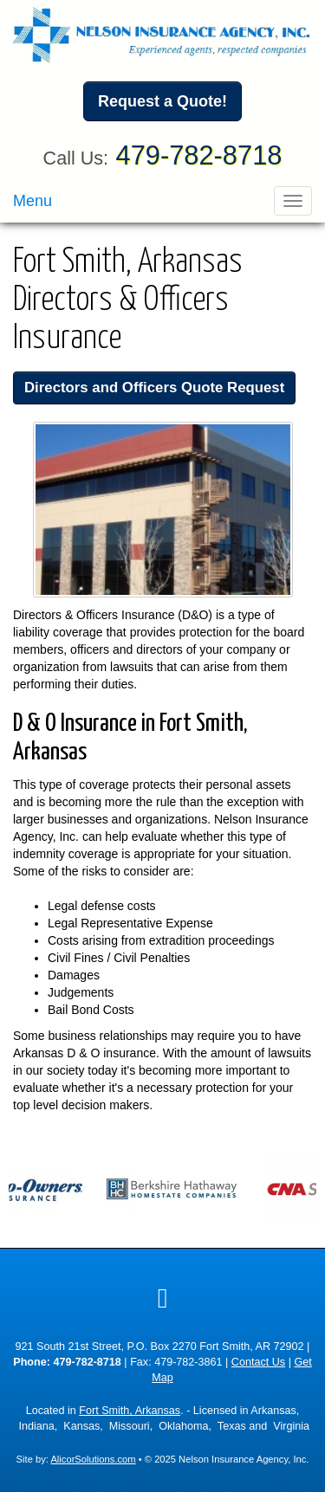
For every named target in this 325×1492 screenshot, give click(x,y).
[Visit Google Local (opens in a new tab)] (163, 1298)
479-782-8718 (199, 155)
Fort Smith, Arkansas (129, 1411)
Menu (32, 201)
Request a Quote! (162, 101)
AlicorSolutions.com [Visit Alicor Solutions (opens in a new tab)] (92, 1459)
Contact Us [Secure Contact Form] (258, 1362)
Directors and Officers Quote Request (154, 387)
